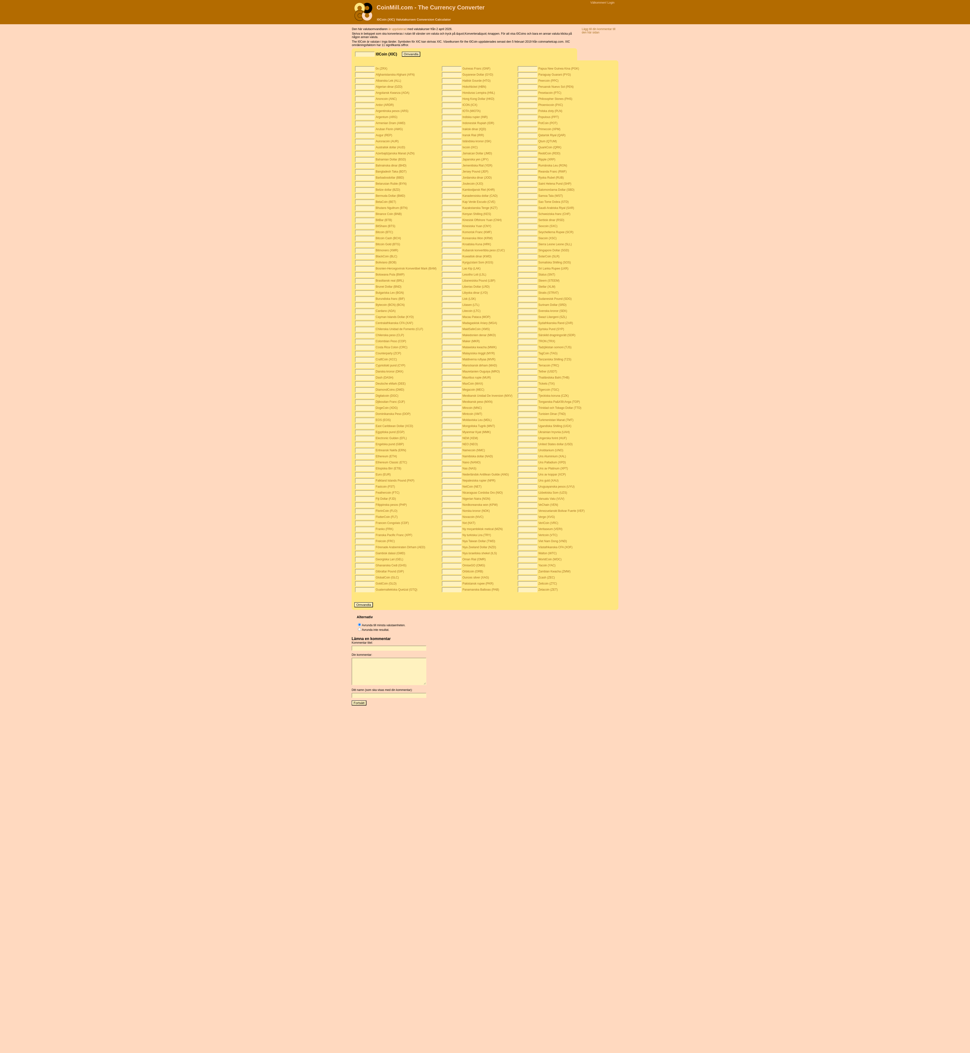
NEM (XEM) (470, 438)
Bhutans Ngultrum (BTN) (391, 208)
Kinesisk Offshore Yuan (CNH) (482, 220)
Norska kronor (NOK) (476, 511)
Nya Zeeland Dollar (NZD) (479, 547)
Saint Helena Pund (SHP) (554, 183)
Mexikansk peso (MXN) (477, 402)
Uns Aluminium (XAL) (552, 456)
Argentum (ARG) (386, 117)
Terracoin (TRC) (548, 365)
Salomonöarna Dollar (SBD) (556, 189)
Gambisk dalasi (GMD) (390, 553)
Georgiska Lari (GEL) (389, 559)
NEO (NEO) (470, 444)
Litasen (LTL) (470, 305)
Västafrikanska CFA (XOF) (555, 547)
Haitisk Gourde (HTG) (476, 80)
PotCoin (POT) (548, 123)
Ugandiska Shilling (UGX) (554, 426)
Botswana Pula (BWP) (390, 274)
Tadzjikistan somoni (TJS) (555, 347)
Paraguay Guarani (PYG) (554, 74)
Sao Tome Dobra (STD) (553, 202)
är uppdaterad (397, 29)
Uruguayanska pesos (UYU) (556, 486)
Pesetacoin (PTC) (549, 93)
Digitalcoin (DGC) (387, 395)
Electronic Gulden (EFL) (391, 438)
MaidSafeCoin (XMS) (476, 329)
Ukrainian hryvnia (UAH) (554, 432)
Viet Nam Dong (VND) (552, 541)
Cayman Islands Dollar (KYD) (395, 317)
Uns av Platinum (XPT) (553, 468)
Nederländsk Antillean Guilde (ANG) (485, 474)
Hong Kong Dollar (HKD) (478, 99)
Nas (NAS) (469, 468)
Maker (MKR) (471, 341)
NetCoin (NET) (472, 486)
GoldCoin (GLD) (386, 583)
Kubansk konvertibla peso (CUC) (483, 250)
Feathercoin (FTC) (387, 492)
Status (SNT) (546, 274)
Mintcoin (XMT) (472, 414)
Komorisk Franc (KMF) (477, 232)
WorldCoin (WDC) (550, 559)
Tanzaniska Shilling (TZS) (554, 359)
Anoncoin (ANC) (386, 99)
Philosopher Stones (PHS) (555, 99)
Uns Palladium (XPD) (552, 462)
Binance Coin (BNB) (389, 214)
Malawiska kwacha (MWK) (479, 347)
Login (610, 2)
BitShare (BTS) (385, 226)
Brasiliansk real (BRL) (390, 280)
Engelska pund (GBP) (390, 444)
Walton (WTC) (547, 553)
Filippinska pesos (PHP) (391, 505)
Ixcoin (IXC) (470, 147)
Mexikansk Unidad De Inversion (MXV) (487, 395)
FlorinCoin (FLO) (386, 511)
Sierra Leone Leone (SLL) (555, 244)
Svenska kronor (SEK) (552, 311)
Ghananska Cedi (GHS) (391, 565)
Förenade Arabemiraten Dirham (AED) (400, 547)
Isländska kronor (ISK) (476, 141)
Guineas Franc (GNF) (476, 68)
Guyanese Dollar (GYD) (477, 74)
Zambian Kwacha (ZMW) (554, 571)
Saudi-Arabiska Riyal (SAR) (556, 208)
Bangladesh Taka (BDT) (391, 171)
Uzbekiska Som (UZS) (552, 492)
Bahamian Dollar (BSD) (391, 159)
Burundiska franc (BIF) (390, 299)
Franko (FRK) (384, 529)
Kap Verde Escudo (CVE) (478, 202)
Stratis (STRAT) (548, 292)
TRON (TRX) (546, 341)
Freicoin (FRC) (385, 541)
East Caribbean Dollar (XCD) (394, 426)
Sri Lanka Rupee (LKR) (553, 268)
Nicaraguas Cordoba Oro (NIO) (482, 492)
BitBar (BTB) (384, 220)
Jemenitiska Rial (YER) (477, 165)
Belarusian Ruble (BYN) (391, 183)
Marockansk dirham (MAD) (479, 365)
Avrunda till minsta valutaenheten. (383, 625)
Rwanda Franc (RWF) (552, 171)
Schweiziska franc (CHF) (554, 214)
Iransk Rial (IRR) (473, 135)
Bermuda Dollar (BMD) (390, 196)
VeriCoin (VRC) (548, 523)
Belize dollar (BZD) (388, 189)
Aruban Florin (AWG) (389, 129)
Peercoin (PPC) (548, 80)
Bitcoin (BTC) (384, 232)
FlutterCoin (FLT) (386, 517)
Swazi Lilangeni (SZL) (552, 317)
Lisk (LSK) (469, 299)
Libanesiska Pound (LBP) (478, 280)
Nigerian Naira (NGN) (476, 498)
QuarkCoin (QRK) (549, 147)
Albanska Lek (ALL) (388, 80)
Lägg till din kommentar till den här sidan (598, 30)
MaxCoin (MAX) (472, 383)
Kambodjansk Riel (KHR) (478, 189)
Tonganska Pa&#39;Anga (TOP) (559, 402)
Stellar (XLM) (546, 286)
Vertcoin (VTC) (548, 535)
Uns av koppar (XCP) (552, 474)
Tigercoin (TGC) (548, 389)
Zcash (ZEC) (546, 577)
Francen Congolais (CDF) (392, 523)
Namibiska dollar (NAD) (477, 456)
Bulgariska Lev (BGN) (390, 292)
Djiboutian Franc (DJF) (390, 402)
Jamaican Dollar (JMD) (477, 153)
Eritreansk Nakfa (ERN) (391, 450)
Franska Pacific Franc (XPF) (394, 535)
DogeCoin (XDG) (387, 408)
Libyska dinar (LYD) (475, 292)
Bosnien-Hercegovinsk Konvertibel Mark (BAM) (406, 268)
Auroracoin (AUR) (387, 141)
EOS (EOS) (383, 420)
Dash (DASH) (384, 377)
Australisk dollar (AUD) (390, 147)
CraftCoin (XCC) (386, 359)
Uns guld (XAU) (548, 480)
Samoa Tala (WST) (550, 196)
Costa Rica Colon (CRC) (391, 347)
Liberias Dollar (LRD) (476, 286)
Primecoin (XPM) (549, 129)
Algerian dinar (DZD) (389, 86)
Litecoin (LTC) (471, 311)
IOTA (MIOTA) (471, 111)
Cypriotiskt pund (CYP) (390, 365)
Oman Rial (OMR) (474, 559)
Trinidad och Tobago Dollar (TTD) (559, 408)
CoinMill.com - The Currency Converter (431, 7)
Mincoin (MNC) (472, 408)
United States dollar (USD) (555, 444)
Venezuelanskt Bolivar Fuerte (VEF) (561, 511)
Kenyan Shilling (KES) (476, 214)
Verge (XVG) (546, 517)
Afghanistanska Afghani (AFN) (395, 74)
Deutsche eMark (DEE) (390, 383)
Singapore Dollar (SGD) (553, 250)
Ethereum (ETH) (386, 456)
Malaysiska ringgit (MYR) (478, 353)
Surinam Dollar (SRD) (552, 305)
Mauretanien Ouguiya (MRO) (481, 371)
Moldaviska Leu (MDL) (477, 420)
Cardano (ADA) (386, 311)
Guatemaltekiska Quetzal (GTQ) (396, 589)
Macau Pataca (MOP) (476, 317)
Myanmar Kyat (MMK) (476, 432)
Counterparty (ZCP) (388, 353)
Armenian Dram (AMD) (390, 123)
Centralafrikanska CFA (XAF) (394, 323)
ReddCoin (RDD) (549, 153)
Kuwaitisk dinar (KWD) (477, 256)
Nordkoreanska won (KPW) (480, 505)
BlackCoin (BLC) (386, 256)
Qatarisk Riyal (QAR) (552, 135)
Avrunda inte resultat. (375, 630)
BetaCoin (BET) (386, 202)
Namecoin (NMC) (473, 450)
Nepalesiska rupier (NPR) (478, 480)
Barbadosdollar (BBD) (390, 177)
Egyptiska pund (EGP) (390, 432)
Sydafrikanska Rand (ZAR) (555, 323)
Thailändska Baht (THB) (553, 377)
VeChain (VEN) (548, 505)
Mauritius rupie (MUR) (476, 377)
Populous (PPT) (548, 117)
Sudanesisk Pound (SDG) (555, 299)
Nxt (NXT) (468, 523)
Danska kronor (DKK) (389, 371)
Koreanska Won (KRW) (477, 238)
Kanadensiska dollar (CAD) (480, 196)
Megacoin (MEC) (473, 389)
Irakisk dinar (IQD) (474, 129)
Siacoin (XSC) (547, 238)
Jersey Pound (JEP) (475, 171)
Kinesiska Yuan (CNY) (476, 226)
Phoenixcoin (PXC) (550, 105)
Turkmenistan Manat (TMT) (556, 420)
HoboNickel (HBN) (474, 86)
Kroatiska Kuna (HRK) (476, 244)
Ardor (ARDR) (385, 105)
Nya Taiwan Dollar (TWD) (478, 541)
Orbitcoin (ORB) (472, 571)
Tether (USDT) (547, 371)
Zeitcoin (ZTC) (547, 583)
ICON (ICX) (469, 105)
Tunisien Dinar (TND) (552, 414)
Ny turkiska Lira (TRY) (476, 535)
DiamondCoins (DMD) (390, 389)
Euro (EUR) (383, 474)
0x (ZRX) (381, 68)
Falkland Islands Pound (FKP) (395, 480)
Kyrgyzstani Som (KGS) (477, 262)
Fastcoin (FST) (385, 486)
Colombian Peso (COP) (391, 341)
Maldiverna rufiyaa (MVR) (478, 359)
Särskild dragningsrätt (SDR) (556, 335)
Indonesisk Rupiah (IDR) (478, 123)
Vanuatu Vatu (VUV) (551, 498)
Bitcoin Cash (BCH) (388, 238)
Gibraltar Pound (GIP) (390, 571)
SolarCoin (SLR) (548, 256)
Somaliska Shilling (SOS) (554, 262)
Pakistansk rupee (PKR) (477, 583)
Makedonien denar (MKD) (479, 335)
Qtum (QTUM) (547, 141)
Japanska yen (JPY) (475, 159)
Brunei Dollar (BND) (388, 286)
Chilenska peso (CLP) (390, 335)
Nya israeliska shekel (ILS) (479, 553)
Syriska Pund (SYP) (551, 329)
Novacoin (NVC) (473, 517)
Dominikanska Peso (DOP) (393, 414)
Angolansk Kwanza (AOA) (392, 93)
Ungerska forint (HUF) (552, 438)
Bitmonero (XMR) (387, 250)
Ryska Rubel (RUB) (551, 177)
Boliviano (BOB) (386, 262)
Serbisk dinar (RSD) (551, 220)
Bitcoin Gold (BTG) (388, 244)
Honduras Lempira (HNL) (478, 93)
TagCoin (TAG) (548, 353)
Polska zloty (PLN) (550, 111)
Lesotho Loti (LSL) (474, 274)
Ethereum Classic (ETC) (391, 462)
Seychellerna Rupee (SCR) (556, 232)
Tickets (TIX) (546, 383)
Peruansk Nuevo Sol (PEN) (556, 86)
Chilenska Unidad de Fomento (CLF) (399, 329)
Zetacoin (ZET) (548, 589)
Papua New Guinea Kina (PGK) (558, 68)
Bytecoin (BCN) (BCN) (390, 305)
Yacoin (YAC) (547, 565)
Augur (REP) (384, 135)
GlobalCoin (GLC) (387, 577)
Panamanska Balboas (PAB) (480, 589)
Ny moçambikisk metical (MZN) (482, 529)
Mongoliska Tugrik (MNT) (478, 426)
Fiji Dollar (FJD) (386, 498)
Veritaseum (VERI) (550, 529)
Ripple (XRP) (546, 159)
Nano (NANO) (471, 462)
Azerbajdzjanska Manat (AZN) (395, 153)
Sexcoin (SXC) (548, 226)
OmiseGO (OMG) (473, 565)
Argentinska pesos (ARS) (392, 111)
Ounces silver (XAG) (475, 577)
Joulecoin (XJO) (472, 183)
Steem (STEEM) (548, 280)
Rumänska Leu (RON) (552, 165)
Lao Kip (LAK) (471, 268)
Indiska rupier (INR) (475, 117)
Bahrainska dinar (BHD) (391, 165)
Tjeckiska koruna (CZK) (553, 395)
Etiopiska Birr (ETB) (388, 468)
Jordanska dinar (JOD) (477, 177)
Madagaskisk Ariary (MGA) (479, 323)
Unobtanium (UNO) (550, 450)
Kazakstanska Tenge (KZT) (480, 208)
